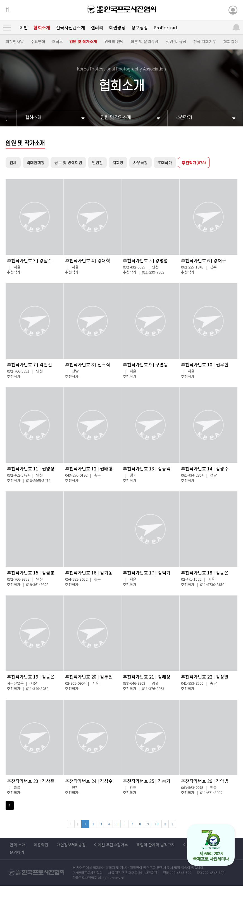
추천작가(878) (194, 162)
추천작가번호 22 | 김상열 (204, 676)
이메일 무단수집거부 (111, 844)
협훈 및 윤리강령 (144, 41)
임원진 (97, 162)
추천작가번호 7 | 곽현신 (29, 364)
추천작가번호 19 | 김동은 (30, 676)
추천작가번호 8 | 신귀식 (87, 364)
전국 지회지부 (204, 41)
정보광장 (139, 27)
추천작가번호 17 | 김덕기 (146, 572)
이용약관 (41, 844)
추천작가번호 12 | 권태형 (89, 468)
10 (157, 823)
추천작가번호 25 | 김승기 (146, 781)
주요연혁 (38, 41)
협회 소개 (17, 844)
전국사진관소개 (70, 27)
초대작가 (165, 162)
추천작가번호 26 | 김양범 (204, 781)
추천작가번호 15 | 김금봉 (30, 572)
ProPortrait (165, 27)
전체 (13, 162)
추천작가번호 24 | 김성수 (89, 781)
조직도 (57, 41)
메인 (24, 27)
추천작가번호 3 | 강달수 (29, 260)
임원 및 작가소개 (83, 41)
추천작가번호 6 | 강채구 (203, 260)
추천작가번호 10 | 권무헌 (204, 364)
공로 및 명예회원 (68, 162)
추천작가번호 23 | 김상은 (30, 781)
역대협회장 (36, 162)
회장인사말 (15, 41)
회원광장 (117, 27)
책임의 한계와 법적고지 (155, 844)
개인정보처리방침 (71, 844)
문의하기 (17, 852)
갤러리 (97, 27)
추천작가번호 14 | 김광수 (204, 468)
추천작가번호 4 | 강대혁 (87, 260)
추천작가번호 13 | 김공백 (146, 468)
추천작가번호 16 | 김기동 (89, 572)
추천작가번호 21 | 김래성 (146, 676)
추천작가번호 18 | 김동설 (204, 572)
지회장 (118, 162)
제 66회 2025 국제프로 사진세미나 (211, 846)
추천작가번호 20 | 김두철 (89, 676)
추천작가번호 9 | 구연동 (145, 364)
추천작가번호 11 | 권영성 (30, 468)
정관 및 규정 (176, 41)
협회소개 (42, 27)
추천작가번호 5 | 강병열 (145, 260)
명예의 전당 (114, 41)
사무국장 (140, 162)
